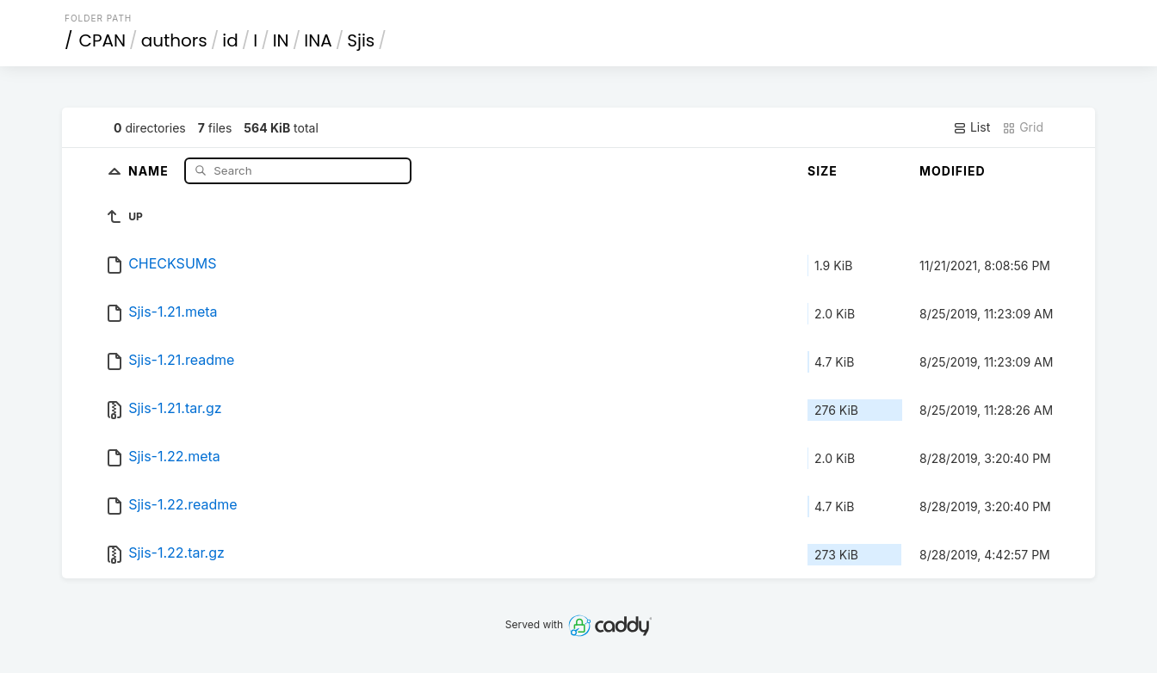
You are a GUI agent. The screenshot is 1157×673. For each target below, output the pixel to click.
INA (317, 40)
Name (150, 170)
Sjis (360, 40)
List (971, 127)
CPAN (103, 40)
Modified (952, 171)
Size (822, 171)
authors (174, 40)
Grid (1022, 127)
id (230, 40)
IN (281, 40)
